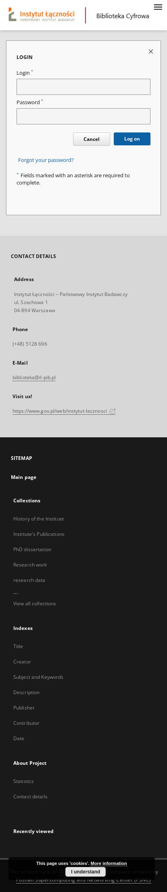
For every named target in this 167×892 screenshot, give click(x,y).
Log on (132, 138)
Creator (22, 661)
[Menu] (157, 6)
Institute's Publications (39, 534)
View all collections (34, 603)
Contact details (30, 796)
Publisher (24, 707)
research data (29, 580)
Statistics (23, 781)
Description (26, 692)
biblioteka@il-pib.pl (34, 377)
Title (18, 646)
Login (25, 72)
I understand (85, 872)
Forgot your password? (46, 160)
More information (109, 863)
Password (30, 102)
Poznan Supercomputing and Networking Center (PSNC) (83, 879)
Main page (23, 477)
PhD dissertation (32, 549)
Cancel (92, 139)
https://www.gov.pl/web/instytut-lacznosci (64, 410)
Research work (30, 564)
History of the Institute (38, 518)
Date (18, 738)
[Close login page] (151, 51)
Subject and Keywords (38, 677)
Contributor (26, 723)
